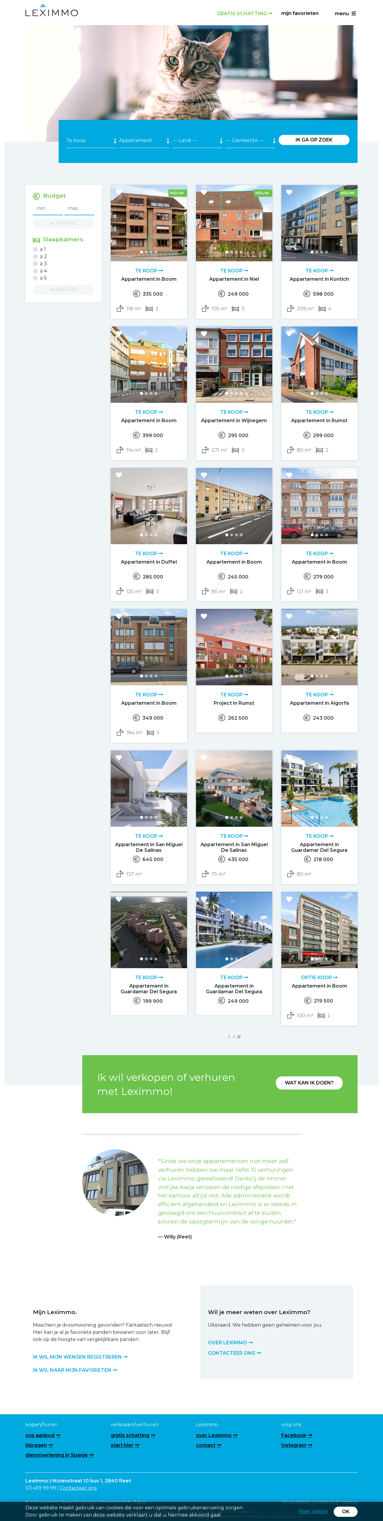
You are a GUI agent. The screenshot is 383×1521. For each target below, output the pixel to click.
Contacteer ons (78, 1488)
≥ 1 (43, 249)
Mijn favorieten (300, 13)
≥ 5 (43, 278)
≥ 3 (43, 263)
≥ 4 (43, 271)
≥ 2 (43, 256)
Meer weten (313, 1511)
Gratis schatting (244, 13)
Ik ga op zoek (314, 140)
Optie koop (319, 977)
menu (345, 13)
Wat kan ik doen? (309, 1083)
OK (345, 1511)
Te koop (149, 271)
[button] (98, 1187)
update (63, 223)
